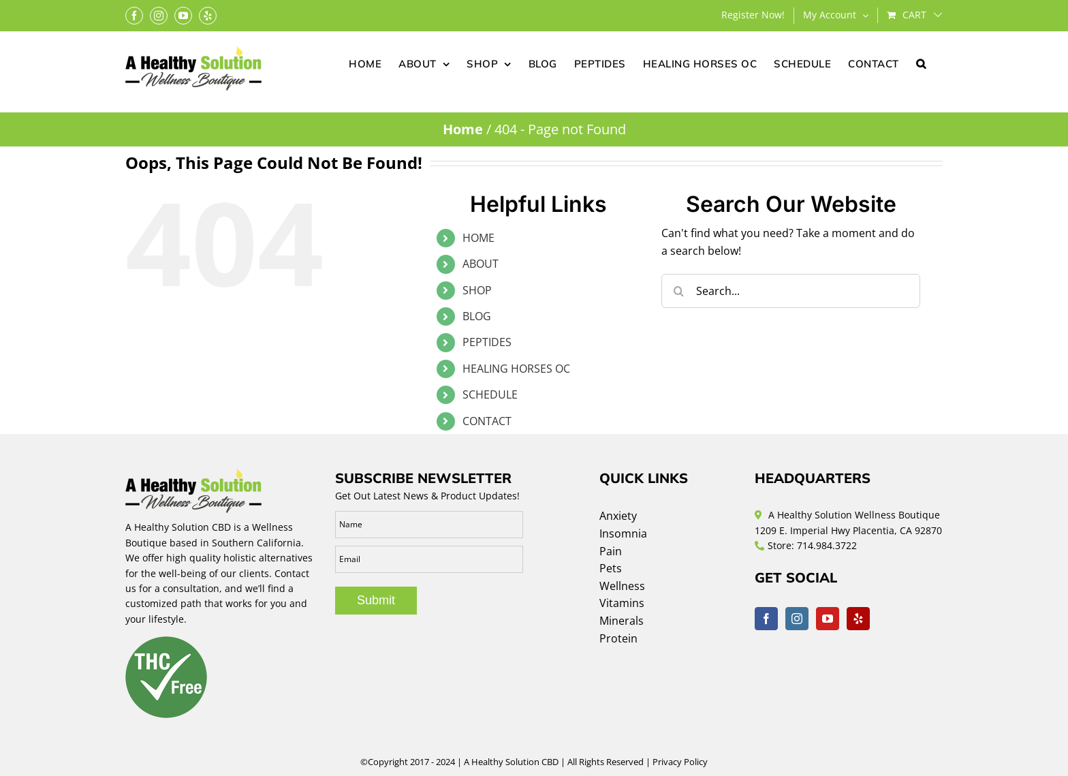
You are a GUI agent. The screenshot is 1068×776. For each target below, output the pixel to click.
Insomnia (623, 533)
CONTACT (487, 421)
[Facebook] (766, 618)
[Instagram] (796, 618)
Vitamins (621, 602)
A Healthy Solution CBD (511, 762)
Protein (618, 638)
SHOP (477, 290)
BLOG (476, 316)
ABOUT (480, 263)
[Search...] (790, 291)
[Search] (678, 291)
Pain (610, 551)
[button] (921, 62)
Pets (610, 568)
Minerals (621, 620)
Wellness (622, 585)
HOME (478, 237)
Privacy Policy (680, 762)
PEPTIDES (487, 342)
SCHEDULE (490, 394)
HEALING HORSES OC (516, 368)
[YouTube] (827, 618)
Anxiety (618, 515)
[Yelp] (858, 618)
